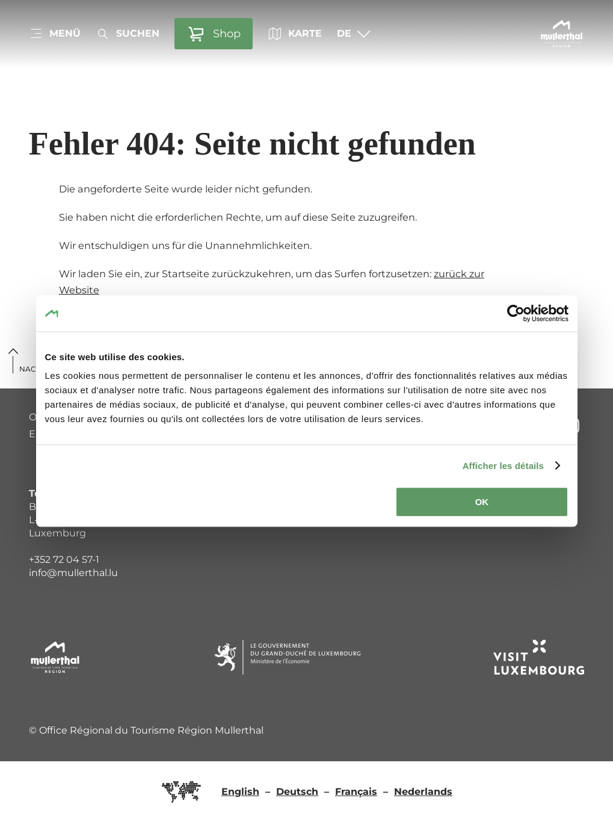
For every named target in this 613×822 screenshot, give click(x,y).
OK (482, 502)
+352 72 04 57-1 (64, 559)
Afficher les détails (503, 466)
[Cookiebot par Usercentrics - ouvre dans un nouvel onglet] (515, 313)
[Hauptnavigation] (55, 33)
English (240, 791)
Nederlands (423, 791)
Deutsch (297, 791)
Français (356, 791)
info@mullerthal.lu (73, 572)
